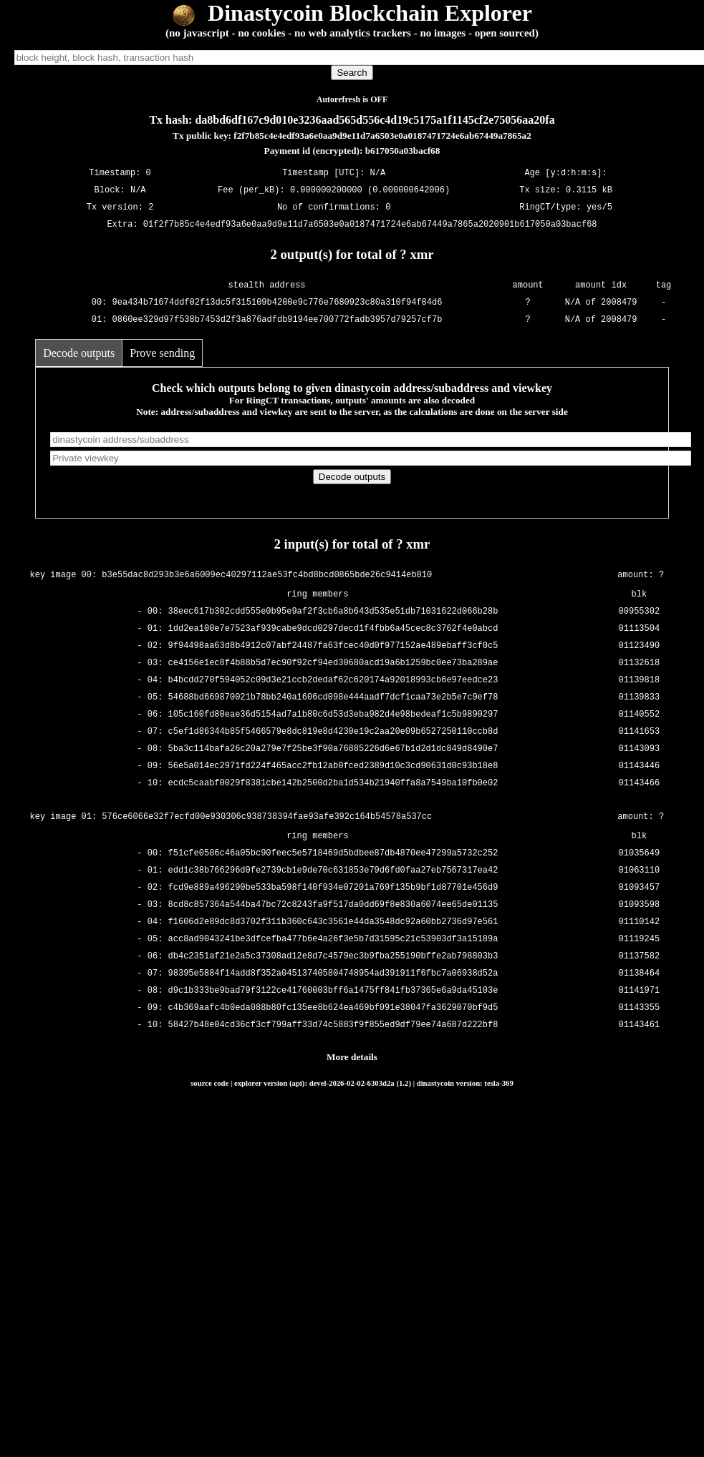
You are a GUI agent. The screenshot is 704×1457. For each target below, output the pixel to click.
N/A (138, 190)
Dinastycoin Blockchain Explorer (352, 13)
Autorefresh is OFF (352, 99)
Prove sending (162, 353)
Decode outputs (79, 353)
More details (352, 1056)
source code (209, 1083)
